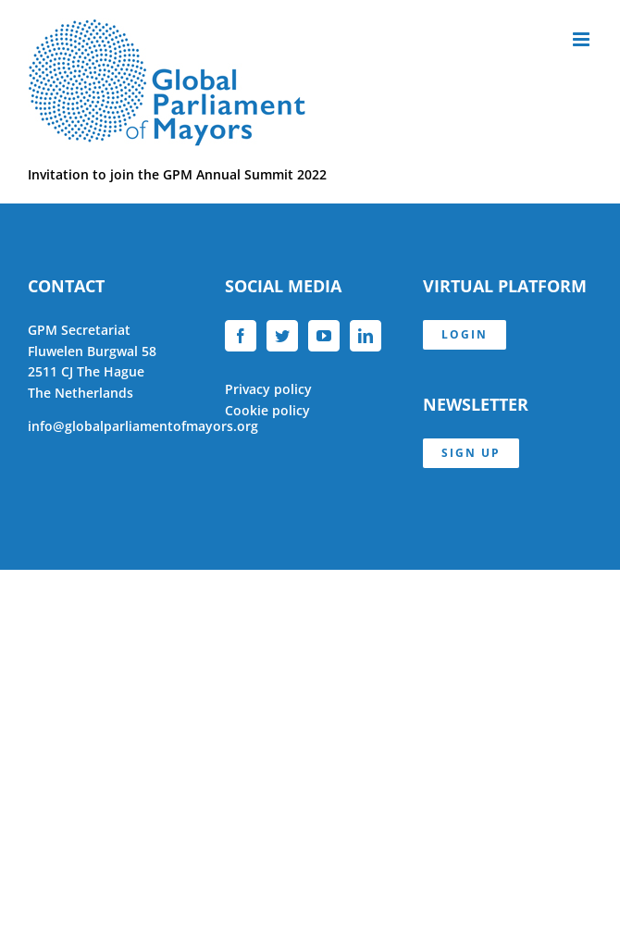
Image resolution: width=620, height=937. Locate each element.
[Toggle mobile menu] (582, 39)
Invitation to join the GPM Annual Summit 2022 (177, 174)
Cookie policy (267, 410)
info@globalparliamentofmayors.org (143, 426)
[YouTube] (324, 335)
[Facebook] (240, 335)
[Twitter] (282, 335)
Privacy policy (268, 389)
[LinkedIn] (365, 335)
